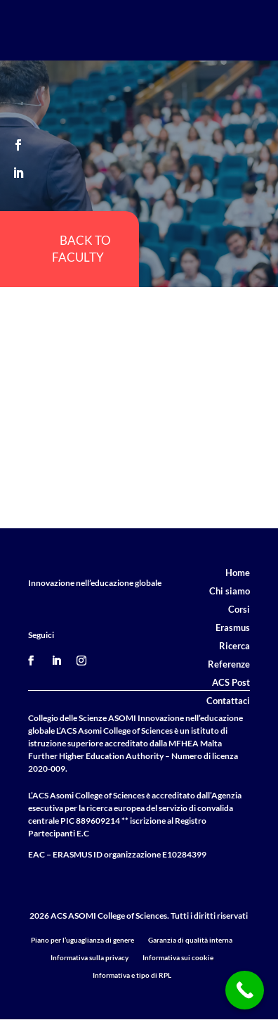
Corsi (239, 609)
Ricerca (234, 645)
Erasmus (233, 627)
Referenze (229, 664)
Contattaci (228, 700)
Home (237, 572)
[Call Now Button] (244, 990)
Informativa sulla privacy (89, 957)
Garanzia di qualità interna (190, 940)
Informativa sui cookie (178, 957)
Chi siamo (229, 591)
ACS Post (231, 682)
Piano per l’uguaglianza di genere (82, 940)
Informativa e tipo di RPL (132, 975)
